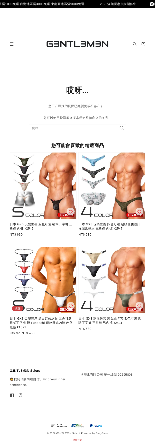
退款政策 (78, 440)
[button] (11, 44)
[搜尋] (122, 128)
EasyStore (102, 433)
